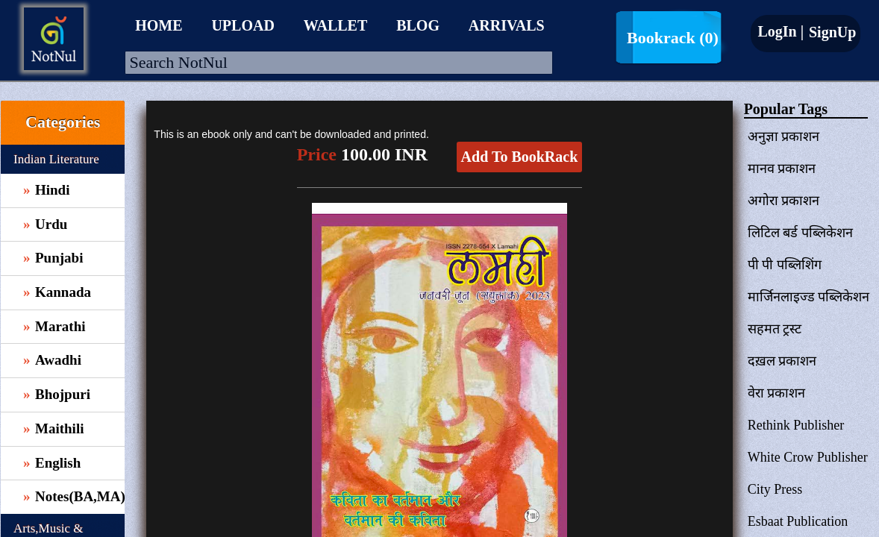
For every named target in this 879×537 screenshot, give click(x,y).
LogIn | (780, 31)
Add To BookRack (519, 156)
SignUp (830, 32)
